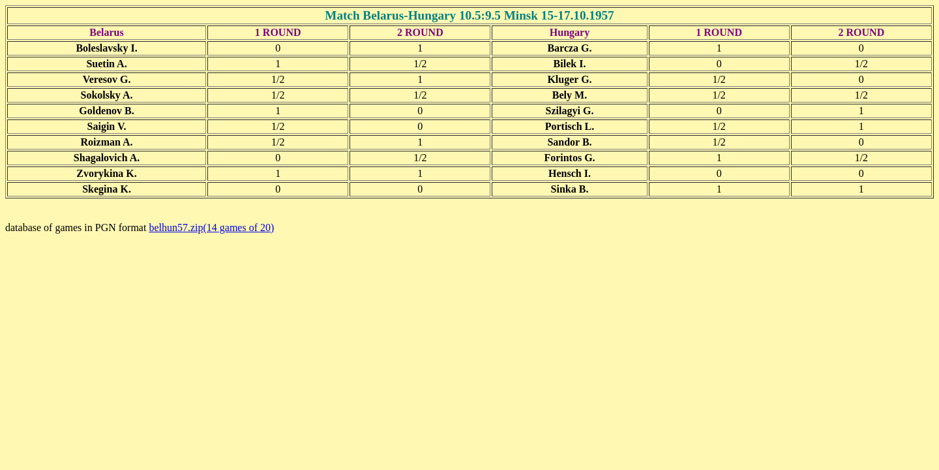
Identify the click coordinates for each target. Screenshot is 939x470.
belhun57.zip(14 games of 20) (211, 227)
